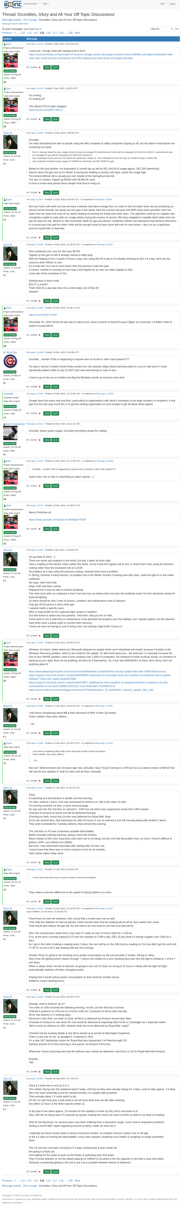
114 (35, 32)
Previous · (8, 32)
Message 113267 (35, 199)
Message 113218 (35, 44)
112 (23, 32)
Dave (9, 199)
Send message (10, 71)
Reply (47, 67)
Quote (55, 67)
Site (46, 3)
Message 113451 (35, 1078)
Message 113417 (35, 787)
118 (61, 32)
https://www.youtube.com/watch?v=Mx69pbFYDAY (57, 519)
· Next (76, 32)
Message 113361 (35, 642)
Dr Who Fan (10, 352)
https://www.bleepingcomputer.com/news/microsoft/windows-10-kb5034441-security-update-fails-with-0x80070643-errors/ (97, 671)
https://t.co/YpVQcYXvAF (43, 314)
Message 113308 (35, 352)
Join (162, 3)
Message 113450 (35, 997)
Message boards (11, 19)
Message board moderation (15, 23)
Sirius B (7, 133)
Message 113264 (35, 133)
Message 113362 (35, 706)
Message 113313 (35, 461)
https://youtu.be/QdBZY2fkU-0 (46, 109)
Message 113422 (35, 908)
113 (29, 32)
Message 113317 (35, 505)
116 (48, 32)
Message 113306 (35, 308)
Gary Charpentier (15, 424)
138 (70, 32)
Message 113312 (35, 424)
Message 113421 (35, 869)
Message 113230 (35, 88)
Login (172, 3)
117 (55, 32)
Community (31, 3)
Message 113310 (35, 393)
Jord (8, 44)
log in (38, 29)
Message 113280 (35, 244)
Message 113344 (35, 550)
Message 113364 (35, 743)
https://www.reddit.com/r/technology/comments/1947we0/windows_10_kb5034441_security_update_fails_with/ (91, 689)
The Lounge (30, 19)
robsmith (8, 393)
